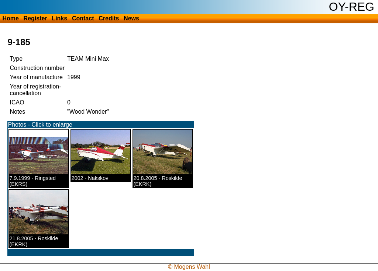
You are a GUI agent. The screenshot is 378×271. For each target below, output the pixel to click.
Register (35, 18)
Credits (109, 18)
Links (59, 18)
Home (10, 18)
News (131, 18)
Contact (83, 18)
